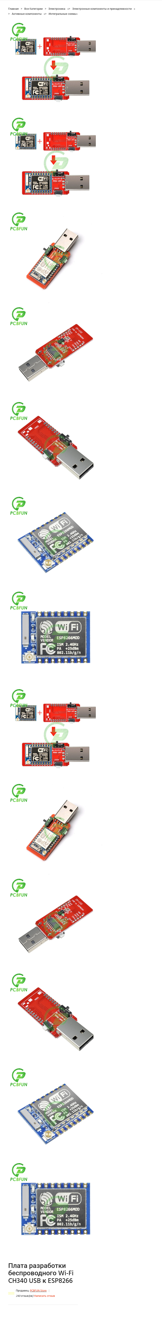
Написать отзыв (44, 1296)
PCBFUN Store (38, 1291)
